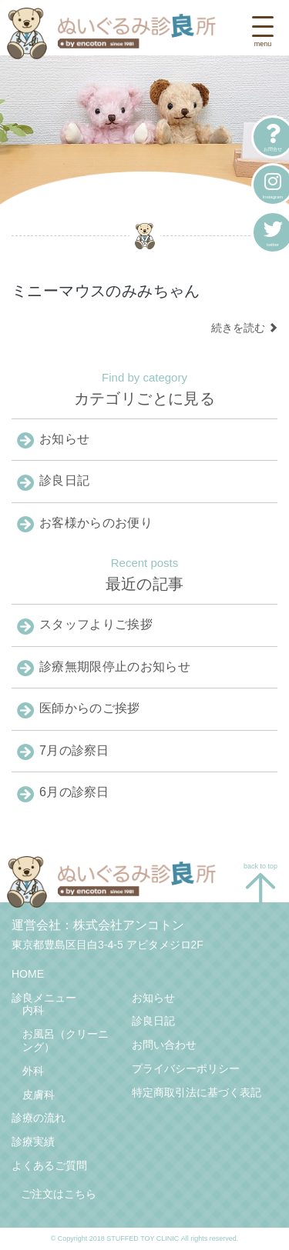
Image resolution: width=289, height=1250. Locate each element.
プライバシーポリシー (186, 1068)
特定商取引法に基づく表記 (196, 1092)
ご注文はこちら (58, 1194)
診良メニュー (44, 998)
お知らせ (153, 998)
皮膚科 (38, 1094)
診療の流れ (39, 1118)
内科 (33, 1010)
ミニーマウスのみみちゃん (106, 290)
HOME (28, 974)
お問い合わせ (164, 1044)
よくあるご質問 (49, 1165)
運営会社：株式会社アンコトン (98, 925)
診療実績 (33, 1141)
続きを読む (244, 328)
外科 (33, 1071)
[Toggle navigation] (263, 33)
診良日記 (153, 1021)
